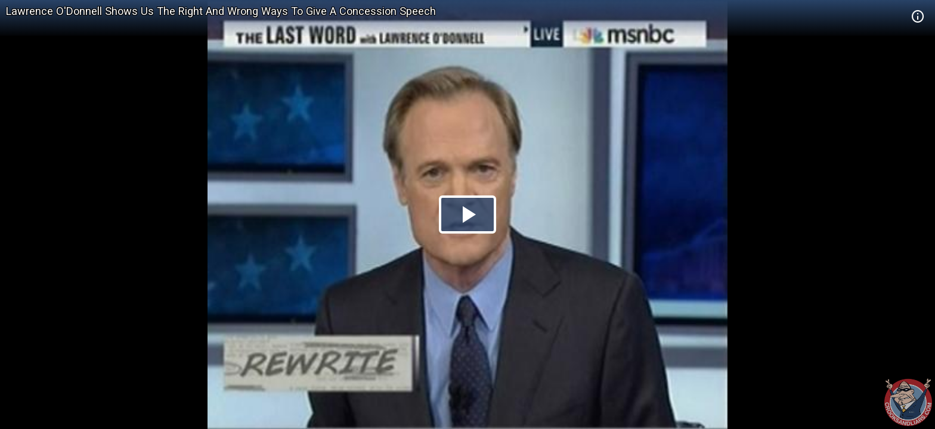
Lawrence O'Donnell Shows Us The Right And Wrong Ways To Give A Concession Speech (221, 11)
